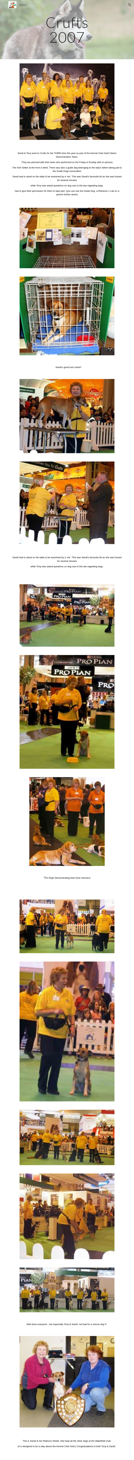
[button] (4, 5)
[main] (67, 29)
